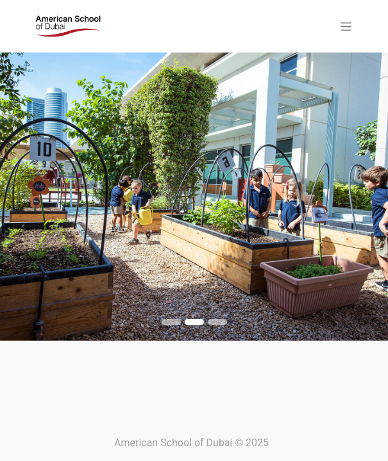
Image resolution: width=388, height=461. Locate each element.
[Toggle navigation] (346, 26)
